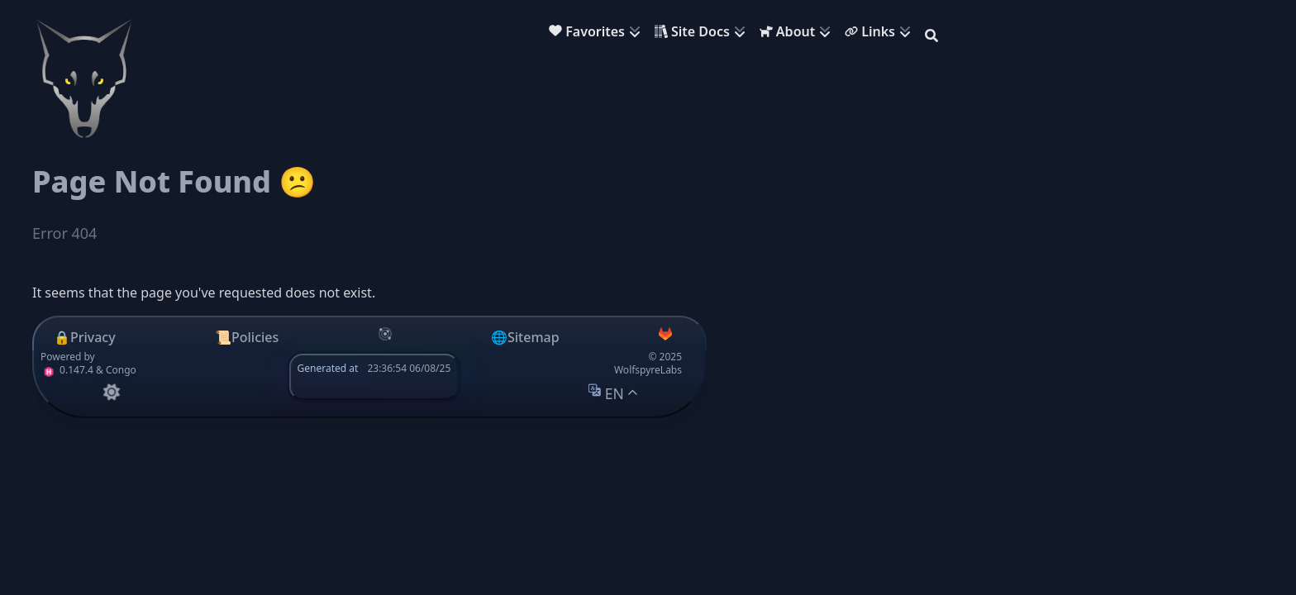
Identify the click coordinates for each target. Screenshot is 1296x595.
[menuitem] (598, 33)
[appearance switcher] (111, 392)
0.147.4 (66, 370)
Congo (121, 370)
